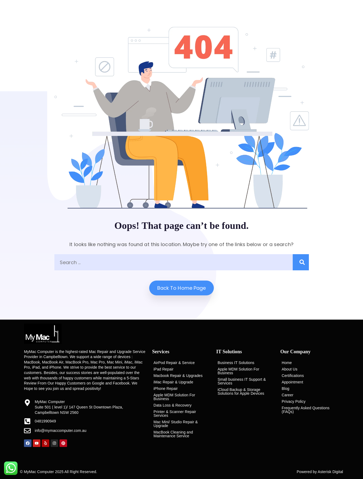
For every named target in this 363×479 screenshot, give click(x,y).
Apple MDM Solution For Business (174, 397)
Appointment (292, 382)
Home (287, 363)
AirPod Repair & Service (174, 363)
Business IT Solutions (236, 363)
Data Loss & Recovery (172, 405)
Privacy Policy (294, 401)
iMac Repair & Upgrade (173, 382)
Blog (285, 388)
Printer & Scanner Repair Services (174, 414)
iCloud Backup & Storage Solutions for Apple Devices (241, 391)
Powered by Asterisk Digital (320, 472)
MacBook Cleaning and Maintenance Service (173, 434)
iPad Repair (163, 369)
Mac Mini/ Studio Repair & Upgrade (175, 424)
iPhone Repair (165, 388)
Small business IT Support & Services (242, 381)
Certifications (293, 375)
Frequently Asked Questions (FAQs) (306, 410)
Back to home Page (181, 288)
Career (287, 395)
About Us (289, 369)
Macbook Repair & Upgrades (178, 375)
